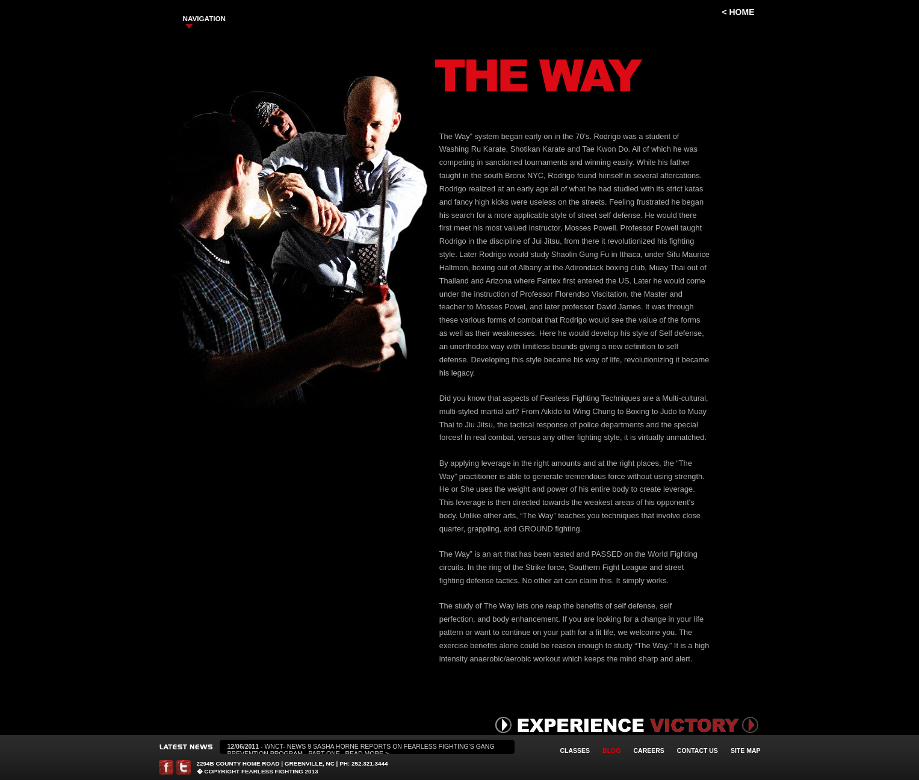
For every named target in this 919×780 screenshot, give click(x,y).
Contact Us (697, 750)
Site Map (746, 750)
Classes (575, 750)
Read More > (367, 753)
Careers (648, 750)
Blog (611, 750)
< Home (738, 12)
